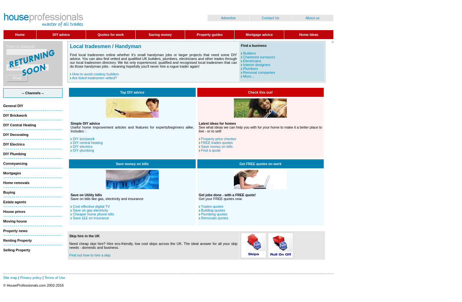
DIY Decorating (16, 135)
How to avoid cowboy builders (95, 74)
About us (312, 18)
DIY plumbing (83, 150)
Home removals (16, 183)
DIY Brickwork (15, 115)
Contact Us (270, 18)
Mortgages (12, 173)
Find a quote (211, 150)
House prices (14, 212)
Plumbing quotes (214, 214)
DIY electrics (83, 146)
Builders (249, 53)
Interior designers (256, 65)
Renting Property (17, 240)
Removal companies (259, 72)
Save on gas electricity (90, 210)
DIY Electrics (14, 144)
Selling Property (16, 250)
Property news (15, 231)
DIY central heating (88, 143)
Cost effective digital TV (91, 206)
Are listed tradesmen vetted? (94, 78)
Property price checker (218, 139)
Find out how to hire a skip (89, 255)
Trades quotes (212, 206)
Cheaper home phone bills (93, 214)
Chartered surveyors (259, 57)
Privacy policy (30, 278)
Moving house (15, 221)
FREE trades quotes (217, 143)
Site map (10, 278)
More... (248, 76)
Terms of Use (54, 278)
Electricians (252, 61)
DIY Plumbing (14, 154)
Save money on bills (217, 146)
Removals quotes (214, 218)
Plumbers (250, 69)
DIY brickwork (84, 139)
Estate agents (14, 202)
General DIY (13, 106)
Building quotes (213, 210)
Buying (9, 192)
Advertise (228, 18)
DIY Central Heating (19, 125)
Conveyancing (15, 163)
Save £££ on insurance (91, 218)
